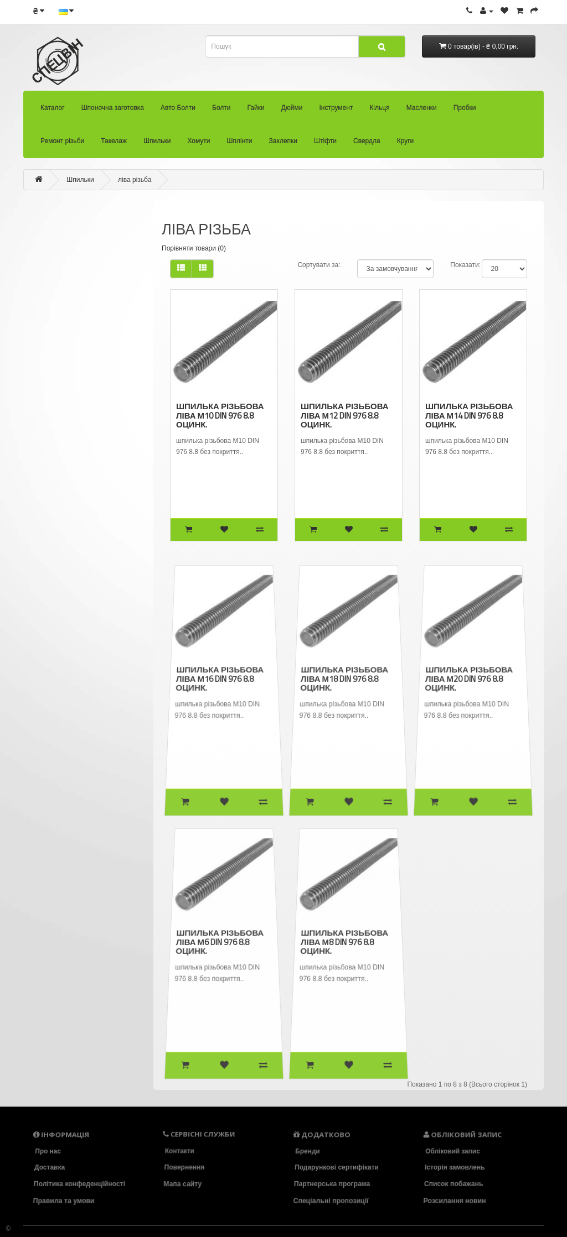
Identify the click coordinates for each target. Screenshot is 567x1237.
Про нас (47, 1151)
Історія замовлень (455, 1167)
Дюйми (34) (40, 317)
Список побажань (454, 1184)
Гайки (256, 112)
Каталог (52, 112)
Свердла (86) (71, 623)
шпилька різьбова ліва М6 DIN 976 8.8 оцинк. (220, 941)
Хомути (198, 145)
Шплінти (239, 145)
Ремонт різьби (62, 145)
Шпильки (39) (55, 460)
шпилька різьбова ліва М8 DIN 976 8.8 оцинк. (345, 941)
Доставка (49, 1167)
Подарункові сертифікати (337, 1167)
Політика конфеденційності (79, 1184)
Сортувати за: (318, 265)
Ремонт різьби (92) (60, 418)
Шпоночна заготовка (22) (52, 234)
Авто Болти (178, 112)
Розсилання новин (455, 1200)
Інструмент (336, 112)
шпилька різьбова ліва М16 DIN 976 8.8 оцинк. (220, 678)
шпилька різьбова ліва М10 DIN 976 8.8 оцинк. (220, 415)
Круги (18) (68, 644)
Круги (405, 145)
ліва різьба (134, 180)
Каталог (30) (31, 215)
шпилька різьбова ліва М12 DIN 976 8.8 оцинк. (344, 415)
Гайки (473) (37, 297)
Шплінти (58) (65, 562)
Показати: (465, 265)
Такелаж (114, 145)
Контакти (179, 1151)
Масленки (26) (49, 378)
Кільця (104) (44, 358)
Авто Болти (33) (40, 256)
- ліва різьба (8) (68, 520)
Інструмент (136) (49, 337)
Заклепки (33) (68, 582)
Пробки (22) (47, 399)
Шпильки (157, 145)
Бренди (307, 1151)
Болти (221, 112)
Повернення (184, 1167)
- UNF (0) (56, 501)
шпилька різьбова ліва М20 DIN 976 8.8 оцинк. (469, 678)
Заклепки (283, 145)
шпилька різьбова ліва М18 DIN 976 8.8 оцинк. (345, 678)
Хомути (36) (61, 541)
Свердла (366, 145)
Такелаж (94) (53, 440)
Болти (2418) (38, 277)
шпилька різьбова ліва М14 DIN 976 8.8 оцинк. (469, 415)
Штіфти (325, 145)
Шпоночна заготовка (112, 112)
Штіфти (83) (67, 602)
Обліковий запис (452, 1151)
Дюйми (292, 112)
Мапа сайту (183, 1184)
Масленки (421, 112)
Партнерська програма (332, 1184)
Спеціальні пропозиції (331, 1200)
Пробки (464, 112)
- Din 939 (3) (58, 480)
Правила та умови (65, 1200)
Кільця (379, 112)
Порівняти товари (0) (194, 248)
